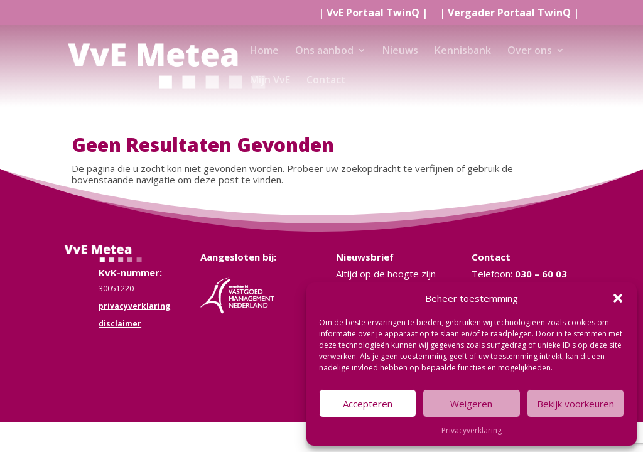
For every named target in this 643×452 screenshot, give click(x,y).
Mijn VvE (270, 81)
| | (373, 13)
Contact (326, 81)
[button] (618, 298)
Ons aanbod (324, 51)
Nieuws (400, 51)
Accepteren (367, 403)
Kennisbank (463, 51)
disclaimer (120, 323)
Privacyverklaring (471, 430)
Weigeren (471, 403)
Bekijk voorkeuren (575, 403)
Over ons (529, 51)
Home (264, 51)
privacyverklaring (134, 306)
